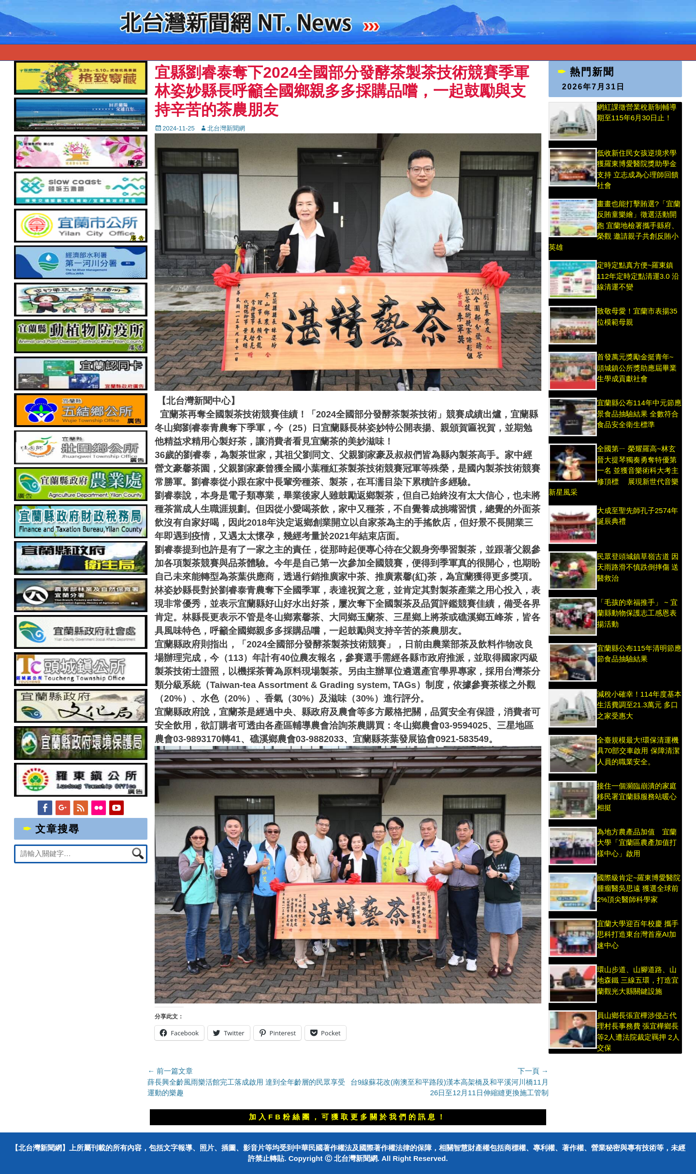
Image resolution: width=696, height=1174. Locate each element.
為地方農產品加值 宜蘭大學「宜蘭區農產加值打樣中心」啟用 (637, 843)
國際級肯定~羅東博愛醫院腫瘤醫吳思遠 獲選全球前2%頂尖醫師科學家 (639, 888)
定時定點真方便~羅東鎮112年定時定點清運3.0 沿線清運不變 (638, 276)
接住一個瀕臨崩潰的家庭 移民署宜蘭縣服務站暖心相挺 (637, 797)
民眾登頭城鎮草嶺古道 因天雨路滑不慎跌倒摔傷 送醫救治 (638, 567)
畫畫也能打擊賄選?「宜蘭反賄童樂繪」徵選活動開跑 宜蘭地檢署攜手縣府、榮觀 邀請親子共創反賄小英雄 (615, 225)
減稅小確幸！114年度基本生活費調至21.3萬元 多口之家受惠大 (639, 705)
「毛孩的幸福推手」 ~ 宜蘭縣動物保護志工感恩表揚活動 (637, 613)
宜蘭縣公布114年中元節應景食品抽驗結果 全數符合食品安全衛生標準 (639, 414)
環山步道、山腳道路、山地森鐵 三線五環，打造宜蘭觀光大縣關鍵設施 (638, 980)
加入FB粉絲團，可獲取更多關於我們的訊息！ (348, 1117)
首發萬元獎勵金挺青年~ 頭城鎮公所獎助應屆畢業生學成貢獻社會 (637, 368)
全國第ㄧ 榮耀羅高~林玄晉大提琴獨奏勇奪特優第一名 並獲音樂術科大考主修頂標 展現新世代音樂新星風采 (614, 470)
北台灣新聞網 (226, 128)
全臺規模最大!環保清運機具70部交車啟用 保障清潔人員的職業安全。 (638, 751)
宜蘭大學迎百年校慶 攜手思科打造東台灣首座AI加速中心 (638, 934)
